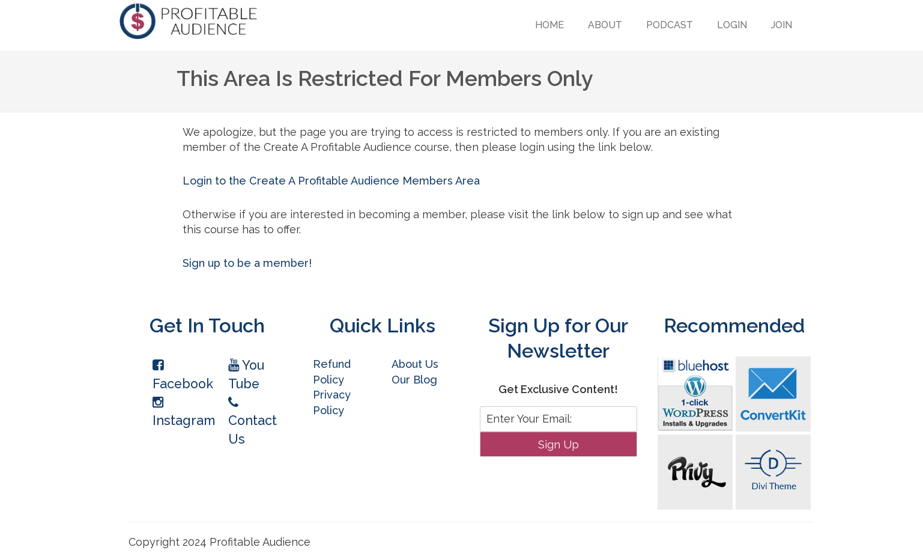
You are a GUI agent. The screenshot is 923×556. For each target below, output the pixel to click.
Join (781, 25)
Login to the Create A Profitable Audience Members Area (331, 180)
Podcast (669, 25)
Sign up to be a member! (247, 263)
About (605, 25)
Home (549, 25)
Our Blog (414, 379)
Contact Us (252, 421)
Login (732, 25)
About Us (415, 364)
